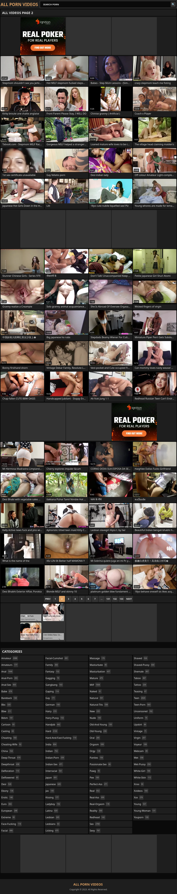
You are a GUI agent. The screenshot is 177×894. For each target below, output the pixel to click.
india (51, 744)
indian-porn (55, 757)
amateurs (9, 665)
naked (96, 691)
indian (52, 751)
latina (52, 810)
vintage (140, 731)
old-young (98, 731)
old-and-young (101, 724)
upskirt (140, 724)
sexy (95, 830)
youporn (141, 817)
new (95, 711)
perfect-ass (99, 784)
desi (6, 784)
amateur (9, 658)
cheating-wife (11, 744)
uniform (141, 718)
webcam (141, 751)
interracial (54, 771)
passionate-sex (100, 764)
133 (121, 598)
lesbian (53, 817)
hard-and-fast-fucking (61, 738)
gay (51, 698)
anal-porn (9, 678)
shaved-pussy (144, 665)
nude (96, 718)
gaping (52, 691)
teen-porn (142, 704)
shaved (141, 658)
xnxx (139, 784)
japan (52, 777)
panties (97, 757)
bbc (6, 704)
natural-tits (99, 704)
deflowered (10, 777)
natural (97, 698)
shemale (141, 671)
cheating (9, 738)
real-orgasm (100, 804)
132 (115, 598)
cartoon (8, 724)
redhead (97, 817)
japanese (54, 784)
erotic (7, 797)
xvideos (141, 791)
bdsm (7, 718)
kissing (52, 797)
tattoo (140, 685)
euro (6, 804)
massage (97, 658)
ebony (7, 791)
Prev (48, 598)
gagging (53, 678)
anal (7, 671)
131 (108, 598)
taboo (140, 678)
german (53, 704)
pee (95, 777)
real (95, 791)
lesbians (53, 824)
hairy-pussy (55, 718)
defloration (10, 771)
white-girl (142, 771)
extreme (8, 817)
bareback (9, 698)
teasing (140, 691)
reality (96, 810)
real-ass (97, 797)
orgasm (97, 744)
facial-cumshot (57, 658)
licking (52, 830)
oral (95, 738)
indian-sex (54, 764)
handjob (53, 724)
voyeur (140, 744)
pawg (95, 771)
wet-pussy (142, 764)
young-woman (145, 810)
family (52, 665)
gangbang (54, 685)
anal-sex (9, 685)
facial (7, 830)
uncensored (143, 711)
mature (97, 678)
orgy (95, 751)
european (9, 810)
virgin (140, 738)
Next (129, 598)
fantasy (53, 671)
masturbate (99, 665)
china (7, 751)
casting (7, 731)
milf (95, 685)
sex (95, 824)
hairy (51, 711)
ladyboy (53, 804)
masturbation (100, 671)
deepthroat (10, 764)
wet (139, 757)
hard (52, 731)
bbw (6, 711)
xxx (138, 797)
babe (7, 691)
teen (140, 698)
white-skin (143, 777)
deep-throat (11, 757)
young (140, 804)
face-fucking (11, 824)
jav (50, 791)
